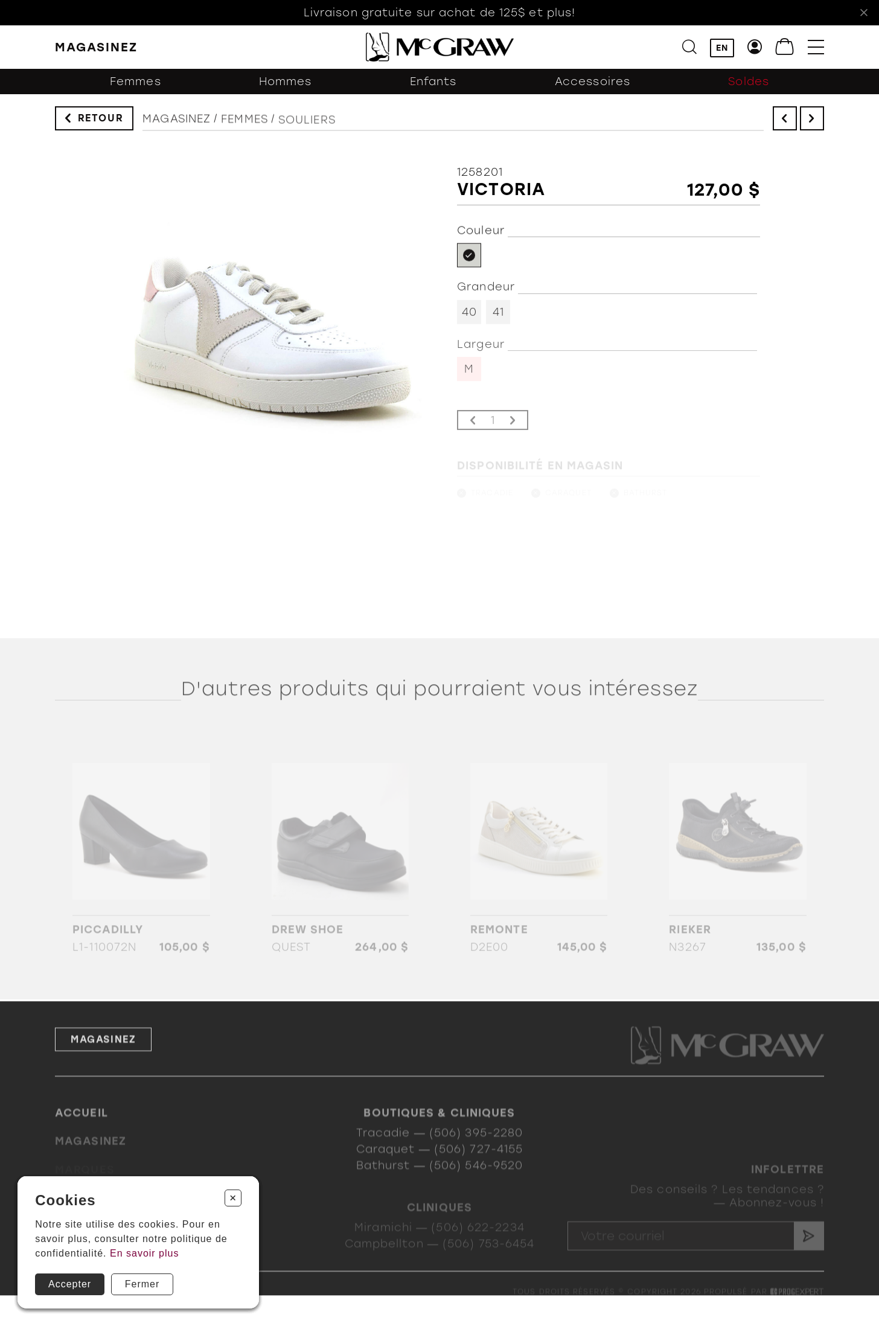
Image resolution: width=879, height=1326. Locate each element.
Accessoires (592, 85)
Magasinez (176, 123)
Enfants (433, 85)
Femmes (135, 85)
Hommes (285, 85)
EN (722, 48)
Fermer (142, 1284)
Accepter (69, 1284)
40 (469, 317)
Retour (101, 120)
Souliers (307, 128)
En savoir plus (144, 1253)
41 (498, 317)
